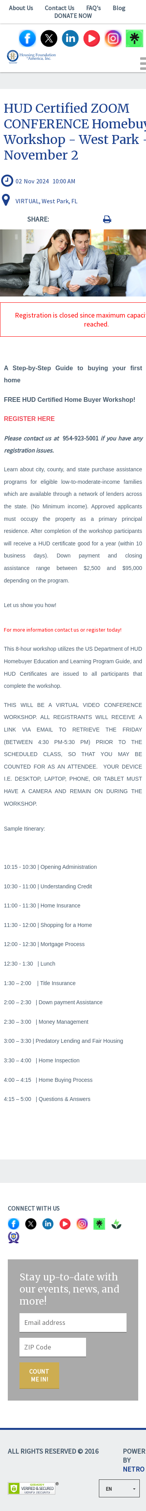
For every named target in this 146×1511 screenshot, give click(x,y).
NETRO (133, 1469)
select (136, 1488)
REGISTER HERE (29, 418)
